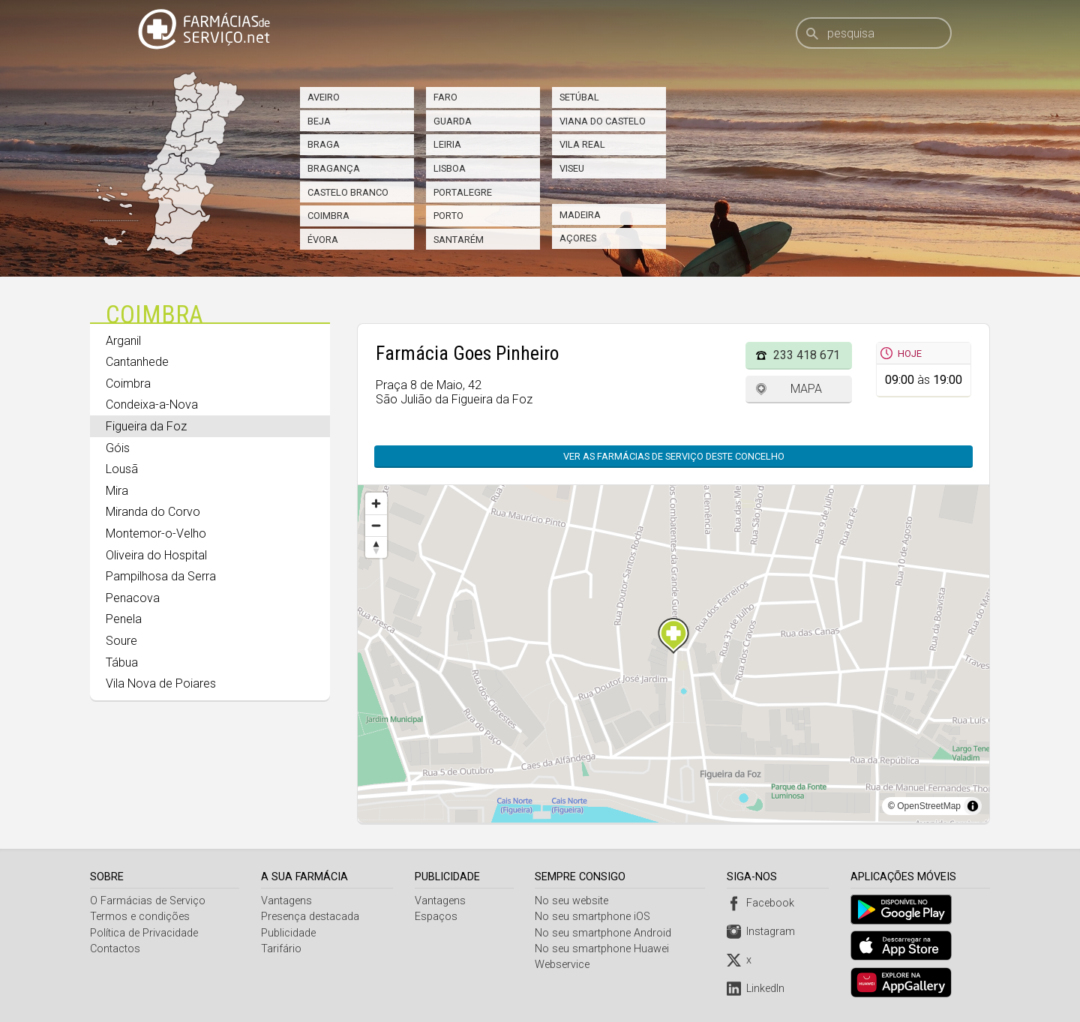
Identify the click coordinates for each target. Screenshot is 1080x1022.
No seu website (573, 901)
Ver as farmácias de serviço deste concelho (673, 456)
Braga (324, 144)
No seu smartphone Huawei (604, 949)
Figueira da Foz (146, 426)
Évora (323, 239)
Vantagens (287, 901)
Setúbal (579, 97)
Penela (124, 619)
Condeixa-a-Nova (152, 404)
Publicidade (289, 933)
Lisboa (450, 168)
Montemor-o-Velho (156, 533)
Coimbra (329, 215)
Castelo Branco (348, 192)
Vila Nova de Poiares (161, 683)
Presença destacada (311, 916)
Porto (449, 215)
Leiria (447, 144)
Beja (319, 121)
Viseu (572, 168)
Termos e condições (140, 916)
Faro (446, 97)
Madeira (580, 214)
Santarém (459, 239)
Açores (578, 238)
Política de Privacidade (144, 933)
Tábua (122, 662)
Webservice (564, 964)
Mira (117, 491)
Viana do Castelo (603, 121)
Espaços (437, 916)
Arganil (123, 341)
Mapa (806, 389)
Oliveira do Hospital (156, 555)
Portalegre (463, 192)
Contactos (115, 949)
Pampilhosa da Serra (161, 576)
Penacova (133, 598)
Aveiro (324, 97)
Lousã (122, 469)
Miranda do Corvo (153, 512)
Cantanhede (137, 362)
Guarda (453, 121)
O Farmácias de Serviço (148, 901)
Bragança (334, 168)
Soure (121, 641)
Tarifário (282, 949)
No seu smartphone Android (605, 933)
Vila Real (582, 144)
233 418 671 (806, 355)
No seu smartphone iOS (594, 916)
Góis (118, 448)
